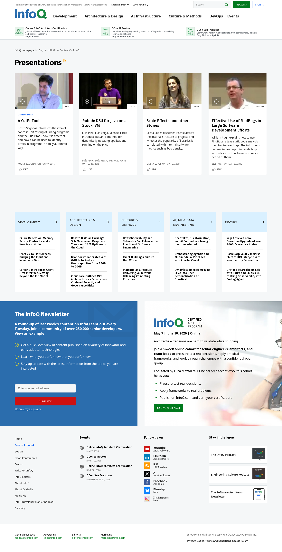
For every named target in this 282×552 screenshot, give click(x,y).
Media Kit (20, 495)
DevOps (216, 16)
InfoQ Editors (23, 477)
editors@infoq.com (82, 537)
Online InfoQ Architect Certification (109, 447)
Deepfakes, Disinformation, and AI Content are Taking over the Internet (192, 241)
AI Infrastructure (146, 16)
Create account (24, 445)
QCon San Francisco (99, 475)
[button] (45, 401)
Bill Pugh (217, 163)
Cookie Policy (240, 541)
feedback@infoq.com (26, 537)
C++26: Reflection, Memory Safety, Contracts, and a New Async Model (36, 241)
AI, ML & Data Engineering (183, 222)
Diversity (20, 508)
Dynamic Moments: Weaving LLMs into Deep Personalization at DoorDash (192, 274)
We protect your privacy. (28, 409)
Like (25, 169)
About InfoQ (22, 483)
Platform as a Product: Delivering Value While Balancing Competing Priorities (137, 274)
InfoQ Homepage (24, 50)
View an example (29, 333)
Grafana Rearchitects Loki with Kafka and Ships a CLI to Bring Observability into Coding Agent (244, 274)
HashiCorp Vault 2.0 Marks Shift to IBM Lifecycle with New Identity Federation (243, 257)
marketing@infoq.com (113, 537)
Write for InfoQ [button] (140, 4)
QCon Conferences (26, 458)
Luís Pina (87, 160)
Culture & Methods (185, 16)
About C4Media (24, 489)
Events (233, 16)
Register (241, 4)
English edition (118, 4)
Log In (19, 451)
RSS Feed (65, 62)
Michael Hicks (117, 160)
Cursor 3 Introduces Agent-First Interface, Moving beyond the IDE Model (36, 273)
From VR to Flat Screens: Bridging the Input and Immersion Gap (35, 257)
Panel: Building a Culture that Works (138, 259)
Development (65, 16)
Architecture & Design (104, 16)
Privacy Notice (195, 541)
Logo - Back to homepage (31, 14)
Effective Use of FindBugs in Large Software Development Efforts (236, 125)
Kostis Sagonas (27, 163)
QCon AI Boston (97, 456)
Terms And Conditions (218, 541)
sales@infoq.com (52, 537)
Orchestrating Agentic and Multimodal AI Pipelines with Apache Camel (192, 257)
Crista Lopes (153, 163)
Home (18, 439)
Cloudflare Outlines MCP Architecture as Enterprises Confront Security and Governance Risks (89, 281)
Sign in (259, 4)
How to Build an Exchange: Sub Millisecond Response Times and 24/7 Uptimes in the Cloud (88, 243)
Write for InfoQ (24, 470)
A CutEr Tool (29, 120)
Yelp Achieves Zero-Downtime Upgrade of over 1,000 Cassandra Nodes (244, 241)
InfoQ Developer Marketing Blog (34, 502)
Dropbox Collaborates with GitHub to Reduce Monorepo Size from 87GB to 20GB (88, 262)
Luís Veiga (101, 160)
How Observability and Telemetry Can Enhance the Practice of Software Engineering (140, 243)
